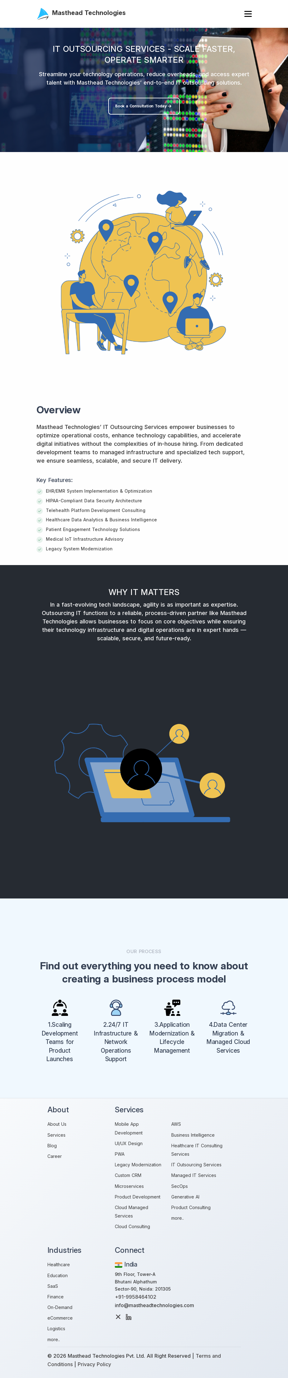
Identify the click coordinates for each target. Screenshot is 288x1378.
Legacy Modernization (138, 1164)
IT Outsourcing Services (196, 1164)
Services (56, 1135)
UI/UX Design (129, 1143)
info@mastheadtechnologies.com (154, 1305)
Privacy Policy (94, 1364)
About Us (56, 1124)
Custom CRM (128, 1175)
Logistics (56, 1328)
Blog (52, 1145)
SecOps (179, 1186)
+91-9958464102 (135, 1297)
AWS (176, 1124)
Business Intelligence (193, 1135)
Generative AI (185, 1196)
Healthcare (58, 1264)
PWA (119, 1154)
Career (54, 1156)
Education (57, 1275)
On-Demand (59, 1307)
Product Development (137, 1196)
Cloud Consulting (132, 1226)
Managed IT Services (193, 1175)
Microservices (129, 1186)
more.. (177, 1218)
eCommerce (60, 1318)
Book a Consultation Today (144, 106)
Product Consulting (191, 1207)
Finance (55, 1296)
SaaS (52, 1286)
